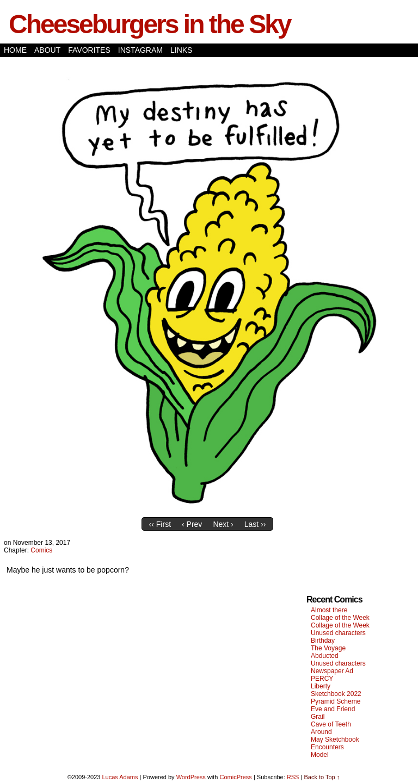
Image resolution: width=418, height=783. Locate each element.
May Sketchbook (335, 739)
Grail (317, 716)
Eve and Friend (333, 709)
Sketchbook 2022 (336, 694)
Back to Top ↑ (322, 777)
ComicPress (236, 777)
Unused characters (338, 633)
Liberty (320, 686)
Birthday (323, 640)
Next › (223, 524)
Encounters (327, 747)
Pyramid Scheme (335, 701)
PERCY (322, 678)
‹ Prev (192, 524)
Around (321, 732)
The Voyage (328, 648)
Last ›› (255, 524)
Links (181, 50)
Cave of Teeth (331, 724)
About (47, 50)
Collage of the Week (340, 618)
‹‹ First (160, 524)
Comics (41, 550)
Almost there (329, 610)
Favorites (89, 50)
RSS (293, 777)
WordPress (191, 777)
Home (15, 50)
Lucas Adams (120, 777)
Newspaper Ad (332, 671)
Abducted (325, 656)
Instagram (140, 50)
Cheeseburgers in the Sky (150, 24)
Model (320, 755)
